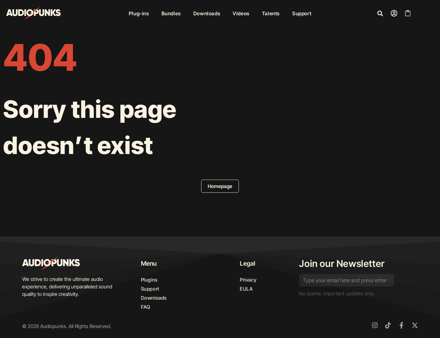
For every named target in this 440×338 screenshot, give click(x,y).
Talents (271, 13)
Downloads (206, 13)
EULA (246, 289)
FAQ (146, 308)
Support (301, 13)
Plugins (149, 280)
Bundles (171, 13)
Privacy (248, 280)
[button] (380, 13)
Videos (241, 13)
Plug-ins (139, 13)
